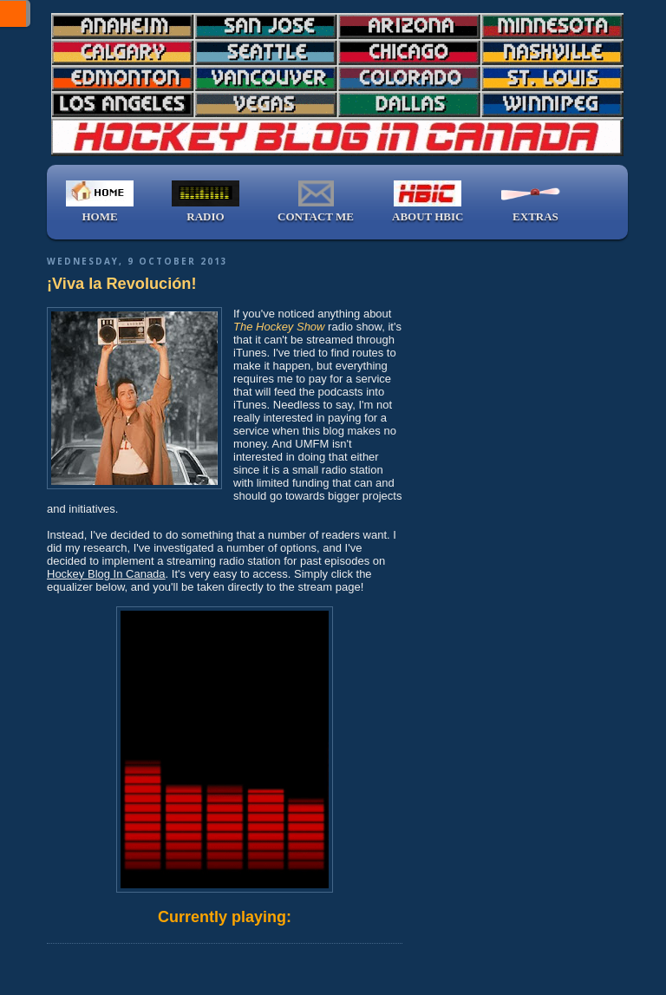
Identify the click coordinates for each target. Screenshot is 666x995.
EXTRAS (535, 201)
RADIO (205, 201)
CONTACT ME (316, 201)
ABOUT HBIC (427, 201)
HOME (100, 201)
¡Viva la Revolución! (122, 283)
